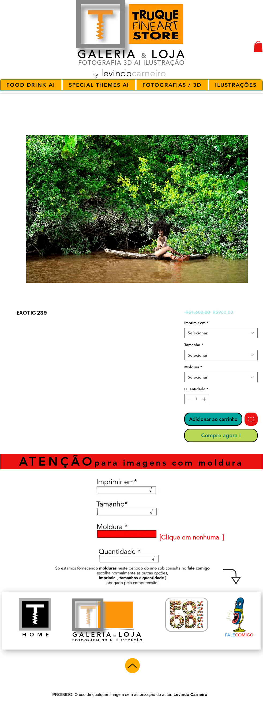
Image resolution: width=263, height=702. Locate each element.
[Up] (132, 665)
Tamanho (193, 344)
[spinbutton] (196, 399)
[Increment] (204, 399)
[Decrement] (188, 399)
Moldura (193, 367)
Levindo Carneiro (190, 694)
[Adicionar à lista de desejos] (251, 419)
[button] (258, 46)
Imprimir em (196, 322)
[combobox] (221, 333)
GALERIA (107, 54)
